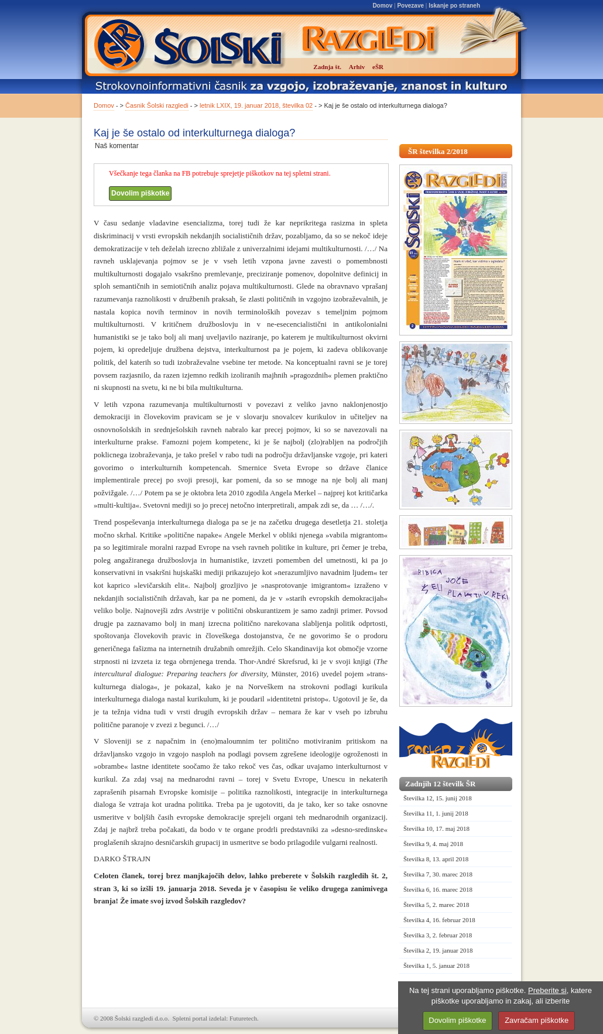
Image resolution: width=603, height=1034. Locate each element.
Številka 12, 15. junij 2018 (437, 798)
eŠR (377, 66)
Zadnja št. (327, 66)
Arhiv (357, 66)
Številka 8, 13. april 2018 (435, 858)
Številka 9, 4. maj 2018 (433, 843)
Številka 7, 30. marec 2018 (437, 874)
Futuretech (243, 1018)
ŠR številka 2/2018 (438, 151)
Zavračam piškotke (536, 1020)
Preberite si (547, 990)
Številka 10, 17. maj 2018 (436, 828)
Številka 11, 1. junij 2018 (435, 813)
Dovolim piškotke (140, 193)
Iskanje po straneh (454, 5)
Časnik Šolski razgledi (157, 105)
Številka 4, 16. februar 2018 (439, 919)
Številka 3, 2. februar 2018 (437, 935)
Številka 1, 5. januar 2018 (436, 965)
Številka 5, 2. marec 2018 (436, 904)
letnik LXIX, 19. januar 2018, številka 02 (256, 105)
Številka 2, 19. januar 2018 (438, 950)
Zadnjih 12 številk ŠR (440, 783)
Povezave (410, 5)
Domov (382, 5)
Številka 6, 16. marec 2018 (437, 889)
